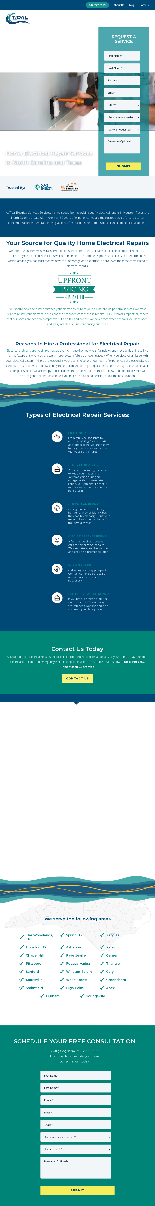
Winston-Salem (79, 898)
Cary (110, 898)
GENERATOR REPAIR (83, 465)
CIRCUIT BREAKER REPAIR (87, 536)
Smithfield (34, 915)
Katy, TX (112, 862)
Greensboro (116, 906)
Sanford (32, 898)
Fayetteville (76, 882)
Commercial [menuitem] (52, 1171)
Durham (53, 923)
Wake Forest (77, 906)
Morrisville (34, 906)
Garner (112, 882)
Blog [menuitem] (131, 5)
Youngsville (95, 923)
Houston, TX (36, 874)
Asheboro (74, 874)
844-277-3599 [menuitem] (97, 5)
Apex (110, 915)
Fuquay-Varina (78, 890)
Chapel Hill (35, 882)
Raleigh (112, 874)
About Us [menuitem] (119, 5)
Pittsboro (33, 890)
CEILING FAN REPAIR (83, 504)
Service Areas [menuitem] (120, 1171)
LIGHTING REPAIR (81, 433)
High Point (75, 915)
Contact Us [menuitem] (74, 1171)
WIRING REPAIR (79, 565)
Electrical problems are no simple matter (32, 350)
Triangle (113, 890)
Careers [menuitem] (144, 5)
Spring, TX (74, 862)
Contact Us (77, 679)
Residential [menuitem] (96, 1171)
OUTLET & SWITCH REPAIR (88, 594)
